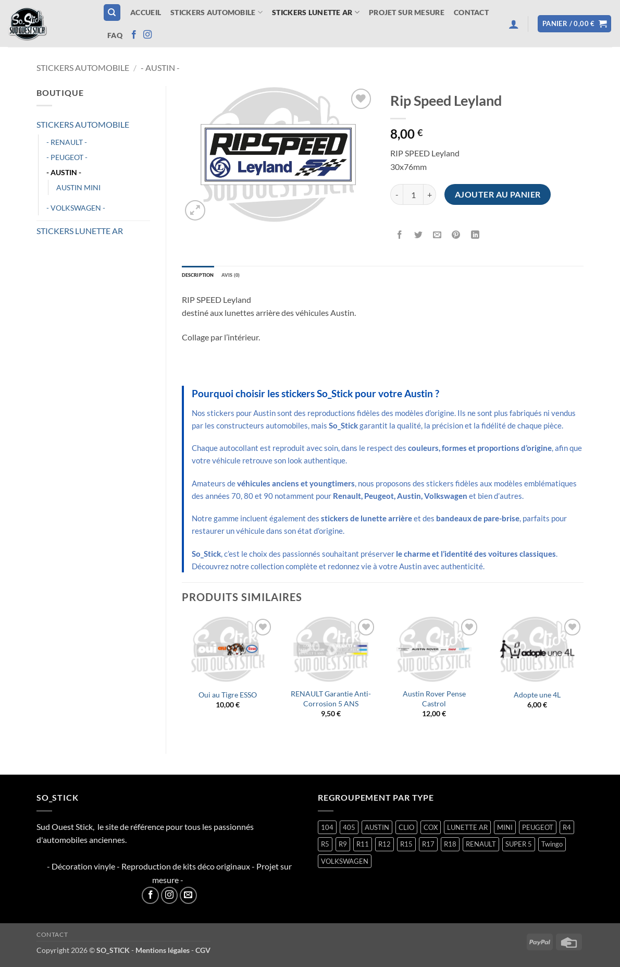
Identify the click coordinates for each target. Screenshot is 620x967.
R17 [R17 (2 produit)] (428, 846)
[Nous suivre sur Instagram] (147, 35)
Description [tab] (205, 276)
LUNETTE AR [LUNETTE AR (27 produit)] (467, 830)
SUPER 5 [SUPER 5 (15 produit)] (518, 846)
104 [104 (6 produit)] (327, 830)
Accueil (145, 12)
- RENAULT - (66, 142)
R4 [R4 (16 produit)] (567, 830)
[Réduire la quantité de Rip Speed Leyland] (396, 194)
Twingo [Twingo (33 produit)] (552, 846)
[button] (514, 24)
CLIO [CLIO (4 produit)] (406, 830)
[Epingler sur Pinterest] (456, 234)
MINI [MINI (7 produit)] (505, 830)
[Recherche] (112, 12)
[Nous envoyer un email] (188, 898)
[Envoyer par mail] (437, 234)
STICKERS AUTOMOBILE (216, 12)
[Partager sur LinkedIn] (474, 234)
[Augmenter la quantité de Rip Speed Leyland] (430, 194)
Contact (471, 12)
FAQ (114, 35)
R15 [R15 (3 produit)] (406, 846)
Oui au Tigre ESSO (228, 697)
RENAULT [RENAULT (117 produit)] (481, 846)
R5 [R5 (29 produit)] (325, 846)
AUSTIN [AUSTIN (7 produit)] (377, 830)
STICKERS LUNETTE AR (315, 12)
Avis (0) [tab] (248, 276)
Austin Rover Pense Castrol (434, 701)
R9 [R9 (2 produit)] (343, 846)
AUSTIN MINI (78, 187)
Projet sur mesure (406, 12)
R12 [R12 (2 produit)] (384, 846)
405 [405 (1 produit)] (349, 830)
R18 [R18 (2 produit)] (450, 846)
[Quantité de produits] (413, 194)
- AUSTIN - (160, 67)
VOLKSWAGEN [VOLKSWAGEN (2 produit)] (344, 864)
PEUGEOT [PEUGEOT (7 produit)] (537, 830)
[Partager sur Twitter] (418, 234)
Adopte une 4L (537, 697)
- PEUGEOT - (67, 157)
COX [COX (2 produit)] (431, 830)
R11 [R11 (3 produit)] (362, 846)
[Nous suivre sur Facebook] (134, 35)
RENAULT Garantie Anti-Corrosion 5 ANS (331, 701)
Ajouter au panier (498, 194)
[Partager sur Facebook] (399, 234)
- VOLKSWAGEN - (75, 207)
